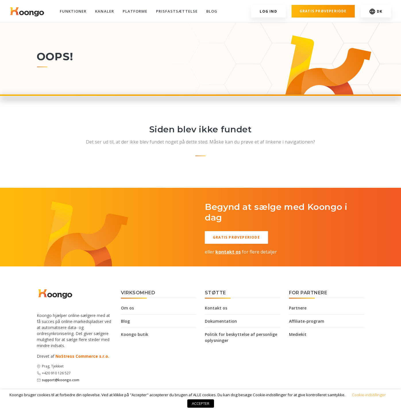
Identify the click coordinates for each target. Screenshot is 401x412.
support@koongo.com (60, 380)
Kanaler (104, 11)
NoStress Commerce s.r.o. (82, 356)
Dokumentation (221, 321)
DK (375, 11)
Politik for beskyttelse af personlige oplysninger (241, 337)
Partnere (297, 308)
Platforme (135, 11)
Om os (127, 308)
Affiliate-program (306, 321)
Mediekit (297, 334)
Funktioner (73, 11)
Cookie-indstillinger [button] (369, 394)
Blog (211, 11)
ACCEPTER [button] (200, 403)
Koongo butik (134, 334)
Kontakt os (216, 308)
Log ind (268, 11)
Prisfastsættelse (177, 11)
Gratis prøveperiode (323, 11)
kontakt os (228, 252)
